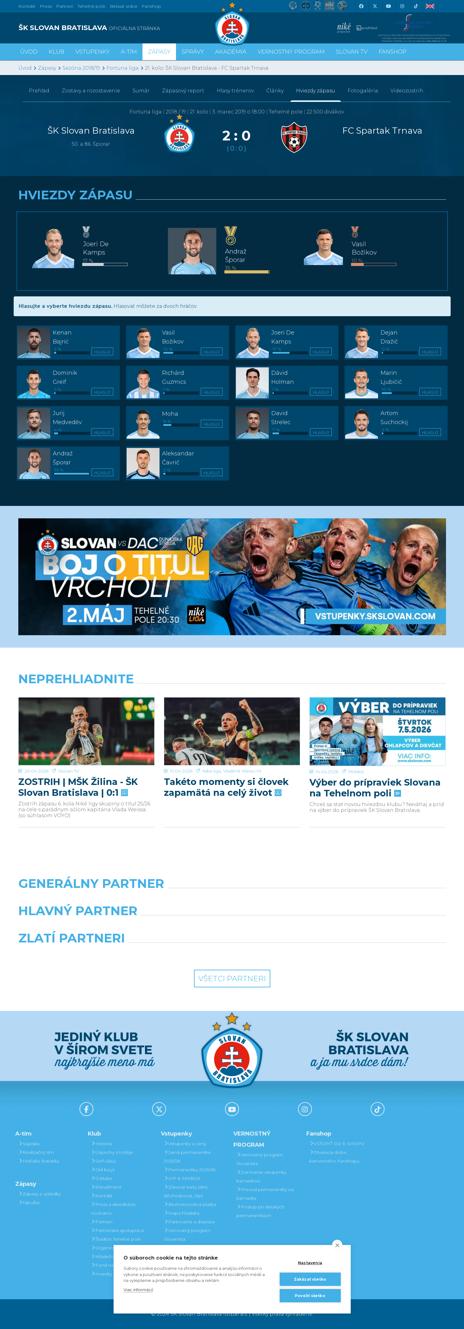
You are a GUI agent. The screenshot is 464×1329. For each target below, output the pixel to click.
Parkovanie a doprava (189, 1222)
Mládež (356, 750)
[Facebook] (361, 6)
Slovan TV (68, 750)
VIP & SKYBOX (182, 1178)
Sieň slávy (103, 1161)
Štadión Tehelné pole (116, 1239)
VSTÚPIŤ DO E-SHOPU (336, 1143)
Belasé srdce (123, 6)
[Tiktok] (416, 6)
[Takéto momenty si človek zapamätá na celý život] (232, 720)
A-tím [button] (129, 51)
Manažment (106, 1187)
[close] (337, 1245)
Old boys (103, 1169)
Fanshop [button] (393, 51)
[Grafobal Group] (287, 954)
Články (275, 91)
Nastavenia (310, 1262)
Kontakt (101, 1195)
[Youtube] (388, 6)
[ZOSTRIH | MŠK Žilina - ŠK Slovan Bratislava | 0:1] (86, 720)
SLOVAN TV (351, 51)
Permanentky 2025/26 (189, 1169)
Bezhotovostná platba (190, 1204)
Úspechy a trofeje (112, 1152)
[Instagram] (402, 6)
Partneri (101, 1222)
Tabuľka (28, 1202)
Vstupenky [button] (92, 51)
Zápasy (47, 68)
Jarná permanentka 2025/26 (187, 1157)
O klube (101, 1178)
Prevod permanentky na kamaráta (265, 1194)
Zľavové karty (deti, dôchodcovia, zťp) (186, 1191)
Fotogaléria (363, 91)
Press (46, 6)
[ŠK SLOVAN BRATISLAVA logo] (122, 27)
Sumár (141, 91)
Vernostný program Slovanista (187, 1235)
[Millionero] (287, 927)
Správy (193, 51)
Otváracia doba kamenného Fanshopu (334, 1157)
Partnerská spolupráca (117, 1230)
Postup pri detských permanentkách (260, 1211)
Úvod (29, 51)
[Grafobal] (177, 927)
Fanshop (151, 6)
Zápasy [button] (159, 51)
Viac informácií (138, 1289)
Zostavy (91, 91)
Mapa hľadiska (181, 1213)
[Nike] (232, 899)
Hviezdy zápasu (315, 91)
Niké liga (211, 750)
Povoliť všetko (310, 1295)
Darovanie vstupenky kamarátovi (261, 1176)
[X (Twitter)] (375, 6)
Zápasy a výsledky (39, 1194)
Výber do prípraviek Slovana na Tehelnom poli (375, 766)
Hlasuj (102, 351)
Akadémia (230, 51)
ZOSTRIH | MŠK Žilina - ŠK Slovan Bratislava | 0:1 (78, 766)
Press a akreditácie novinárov (113, 1209)
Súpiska (28, 1143)
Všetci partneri (232, 978)
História (101, 1143)
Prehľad (39, 91)
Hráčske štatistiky (38, 1161)
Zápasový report (183, 91)
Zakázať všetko (310, 1279)
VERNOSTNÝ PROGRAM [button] (291, 51)
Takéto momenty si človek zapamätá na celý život (226, 766)
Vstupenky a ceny (185, 1143)
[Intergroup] (177, 954)
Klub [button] (56, 51)
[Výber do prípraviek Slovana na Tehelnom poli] (377, 720)
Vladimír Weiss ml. (242, 750)
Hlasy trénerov (235, 91)
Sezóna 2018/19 (81, 68)
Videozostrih (406, 91)
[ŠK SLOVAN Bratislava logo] (232, 23)
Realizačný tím (36, 1152)
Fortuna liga (122, 68)
